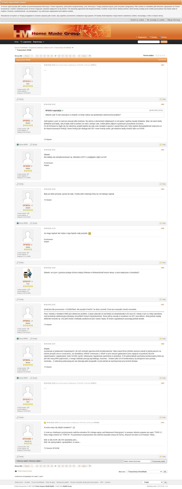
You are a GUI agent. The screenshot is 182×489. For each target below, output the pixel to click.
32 (74, 56)
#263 (162, 150)
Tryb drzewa (162, 59)
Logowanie (27, 42)
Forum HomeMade (21, 48)
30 (66, 56)
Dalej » (84, 56)
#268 (162, 344)
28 (59, 56)
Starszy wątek (22, 461)
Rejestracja (37, 42)
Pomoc (164, 37)
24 (44, 56)
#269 (162, 383)
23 (41, 56)
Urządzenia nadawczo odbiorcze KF (41, 48)
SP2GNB (26, 439)
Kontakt (27, 482)
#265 (162, 228)
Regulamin (142, 37)
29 (62, 56)
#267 (162, 304)
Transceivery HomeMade (62, 48)
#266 (162, 267)
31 (70, 56)
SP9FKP (27, 281)
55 (79, 56)
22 (37, 56)
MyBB (52, 486)
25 (48, 56)
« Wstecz (26, 56)
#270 (162, 422)
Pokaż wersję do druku (25, 471)
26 (52, 56)
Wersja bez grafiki (62, 482)
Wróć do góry (50, 482)
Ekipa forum (19, 482)
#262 (162, 104)
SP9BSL (27, 121)
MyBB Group (67, 486)
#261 (162, 65)
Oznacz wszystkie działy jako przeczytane (84, 482)
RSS (101, 482)
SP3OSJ (27, 81)
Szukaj (154, 37)
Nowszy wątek (34, 461)
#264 (162, 189)
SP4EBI (26, 166)
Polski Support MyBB (42, 486)
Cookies (107, 482)
